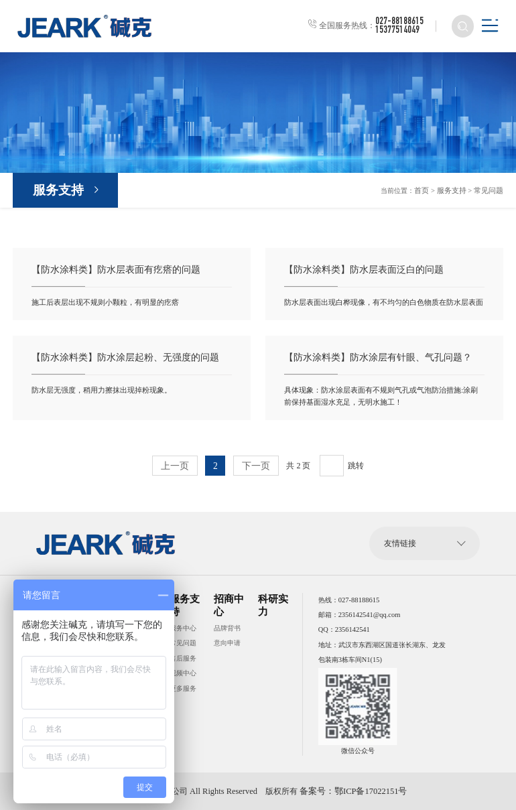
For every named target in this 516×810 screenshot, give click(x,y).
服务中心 (183, 627)
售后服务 (183, 657)
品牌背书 (227, 627)
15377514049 (397, 31)
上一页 (175, 466)
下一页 (256, 466)
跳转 (355, 465)
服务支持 (58, 191)
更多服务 (183, 687)
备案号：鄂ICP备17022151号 (349, 791)
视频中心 (183, 673)
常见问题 (489, 191)
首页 (428, 191)
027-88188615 (399, 22)
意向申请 (227, 643)
